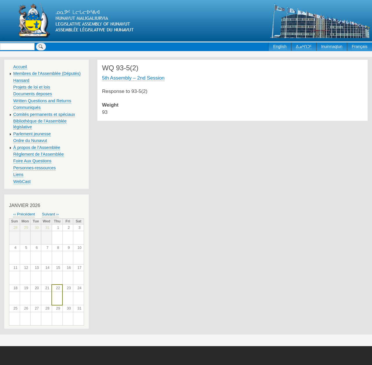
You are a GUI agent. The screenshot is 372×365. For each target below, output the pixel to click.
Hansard (21, 80)
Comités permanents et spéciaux (44, 114)
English (280, 46)
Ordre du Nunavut (30, 140)
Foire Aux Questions (32, 161)
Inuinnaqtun (331, 46)
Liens (18, 174)
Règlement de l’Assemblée (38, 154)
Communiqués (27, 107)
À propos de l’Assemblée (36, 147)
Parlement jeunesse (32, 134)
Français (360, 46)
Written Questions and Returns (42, 100)
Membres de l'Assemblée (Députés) (47, 73)
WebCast (22, 181)
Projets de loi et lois (31, 87)
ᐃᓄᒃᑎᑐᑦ (304, 46)
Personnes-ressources (34, 168)
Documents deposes (32, 93)
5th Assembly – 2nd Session (133, 78)
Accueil (20, 66)
